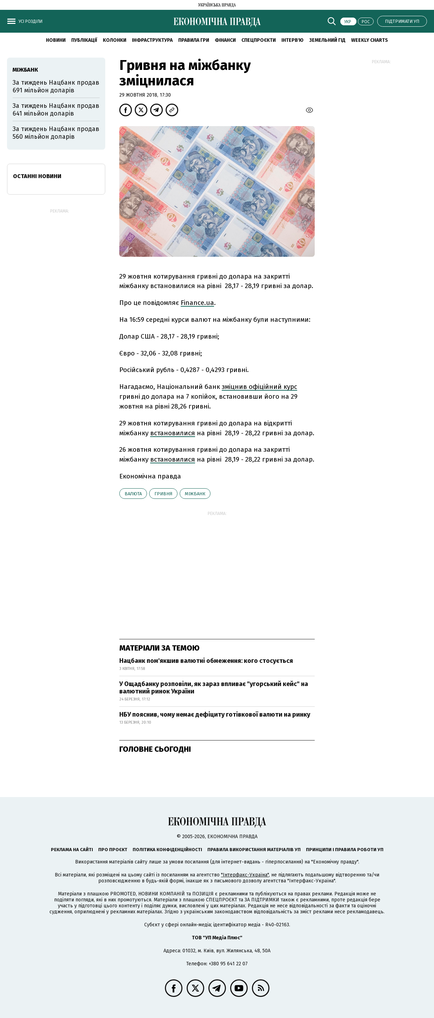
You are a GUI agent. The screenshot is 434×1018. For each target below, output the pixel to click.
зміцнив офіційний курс (259, 387)
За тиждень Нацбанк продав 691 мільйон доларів (56, 86)
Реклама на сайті (72, 849)
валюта (133, 493)
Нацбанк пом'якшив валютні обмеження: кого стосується (206, 661)
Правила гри (193, 40)
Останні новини (37, 176)
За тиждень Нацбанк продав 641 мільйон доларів (56, 109)
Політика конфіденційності (167, 849)
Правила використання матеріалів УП (254, 849)
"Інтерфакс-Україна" (245, 875)
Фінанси (225, 40)
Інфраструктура (152, 40)
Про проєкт (112, 849)
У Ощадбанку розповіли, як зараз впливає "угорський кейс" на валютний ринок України (213, 688)
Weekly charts (369, 40)
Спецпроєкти (258, 40)
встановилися (172, 433)
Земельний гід (327, 40)
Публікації (84, 40)
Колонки (114, 40)
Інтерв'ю (292, 40)
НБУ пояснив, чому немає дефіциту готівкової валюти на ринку (214, 714)
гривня (163, 493)
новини (56, 40)
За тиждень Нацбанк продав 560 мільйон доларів (56, 133)
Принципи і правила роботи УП (344, 849)
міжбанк (195, 493)
